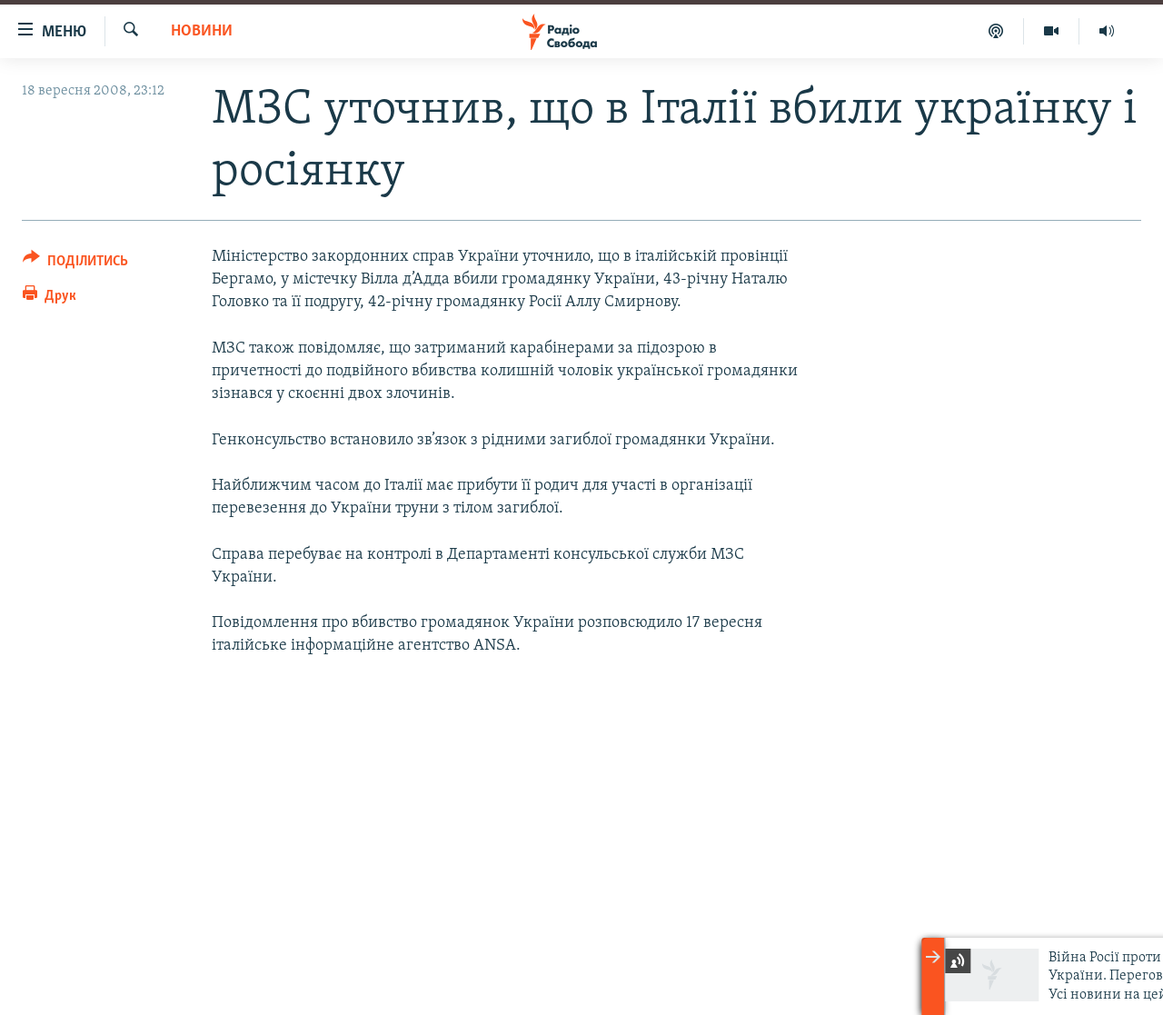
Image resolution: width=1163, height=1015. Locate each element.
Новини (202, 31)
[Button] (75, 264)
